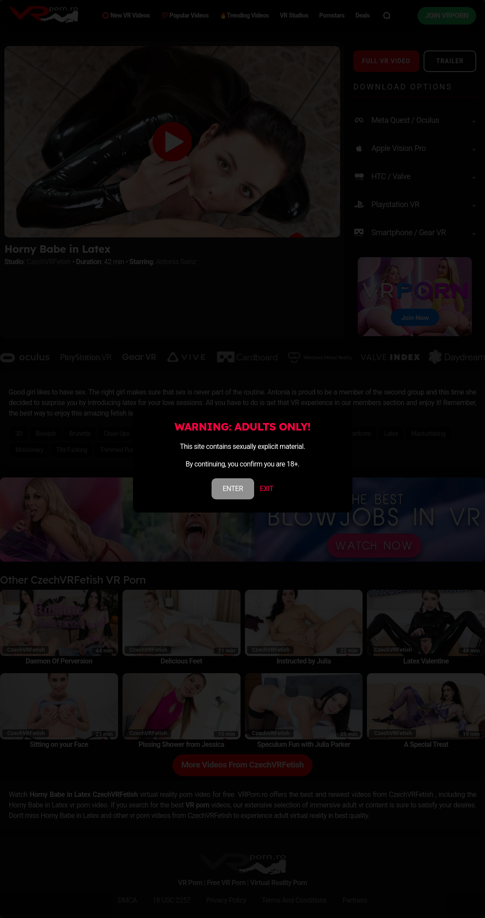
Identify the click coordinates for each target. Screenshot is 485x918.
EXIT (266, 488)
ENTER (233, 488)
